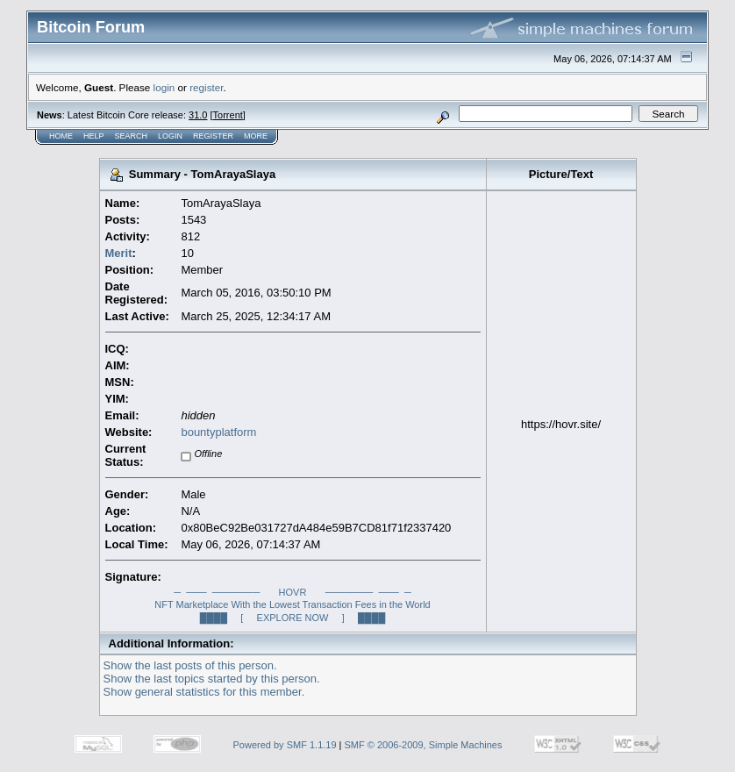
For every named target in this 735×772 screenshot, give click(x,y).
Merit (118, 253)
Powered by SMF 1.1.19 (285, 745)
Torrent (228, 115)
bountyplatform (218, 432)
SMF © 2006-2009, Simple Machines (424, 745)
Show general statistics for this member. (204, 691)
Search (131, 136)
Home (61, 136)
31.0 (198, 115)
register (206, 87)
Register (213, 136)
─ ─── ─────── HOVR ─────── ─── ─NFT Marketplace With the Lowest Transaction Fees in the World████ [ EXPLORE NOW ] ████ (292, 605)
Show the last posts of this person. (190, 665)
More (256, 136)
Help (93, 136)
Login (170, 136)
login (164, 87)
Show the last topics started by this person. (211, 678)
